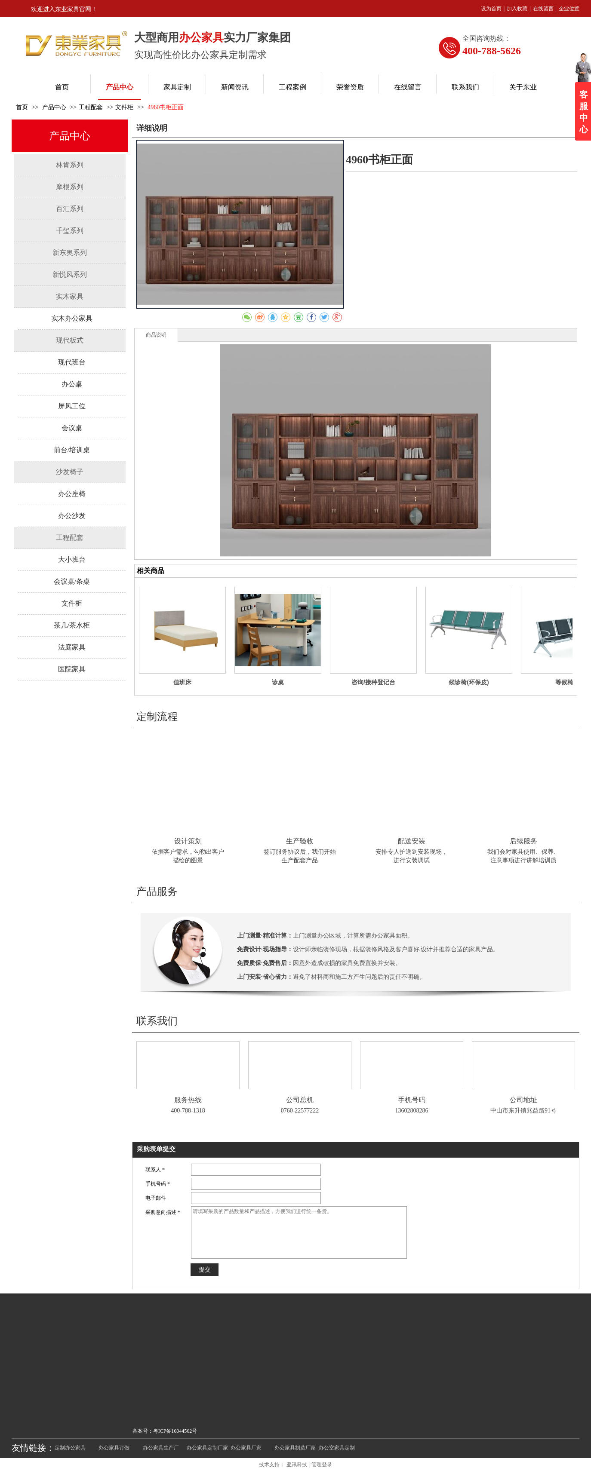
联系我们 (157, 1021)
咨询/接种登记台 (373, 682)
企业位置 (569, 9)
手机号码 (411, 1099)
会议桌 (72, 428)
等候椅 (564, 682)
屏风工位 (72, 406)
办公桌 (72, 384)
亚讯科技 (296, 1465)
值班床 (182, 682)
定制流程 (157, 716)
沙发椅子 (69, 471)
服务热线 (188, 1099)
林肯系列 (69, 165)
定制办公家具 (70, 1448)
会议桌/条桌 (72, 581)
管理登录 (321, 1465)
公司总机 (300, 1099)
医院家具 (72, 669)
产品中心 (55, 107)
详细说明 (151, 128)
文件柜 (124, 107)
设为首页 (491, 9)
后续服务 (523, 841)
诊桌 (278, 682)
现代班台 (72, 362)
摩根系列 (69, 186)
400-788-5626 (491, 51)
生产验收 (300, 841)
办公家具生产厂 (161, 1448)
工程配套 (91, 107)
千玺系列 (69, 230)
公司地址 (523, 1099)
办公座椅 (72, 493)
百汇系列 (69, 208)
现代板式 (69, 340)
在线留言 (543, 9)
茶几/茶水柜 (72, 625)
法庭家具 (72, 647)
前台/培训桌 (72, 450)
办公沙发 (72, 515)
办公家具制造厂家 (295, 1448)
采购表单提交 (156, 1149)
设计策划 (188, 841)
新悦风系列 (69, 274)
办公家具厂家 (246, 1448)
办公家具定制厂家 (207, 1448)
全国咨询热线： (486, 38)
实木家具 (69, 296)
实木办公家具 (71, 318)
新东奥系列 (69, 252)
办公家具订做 (113, 1448)
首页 (22, 107)
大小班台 (72, 559)
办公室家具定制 (337, 1448)
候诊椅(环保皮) (469, 682)
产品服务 (157, 891)
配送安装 (411, 841)
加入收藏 (517, 9)
